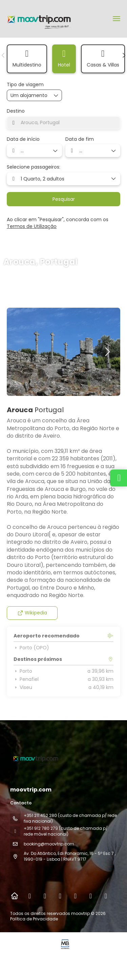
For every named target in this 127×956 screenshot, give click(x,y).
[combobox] (63, 122)
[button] (3, 55)
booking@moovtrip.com (49, 844)
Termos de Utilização (32, 226)
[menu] (116, 18)
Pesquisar (63, 199)
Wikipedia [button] (32, 612)
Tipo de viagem (25, 84)
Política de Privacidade (34, 919)
